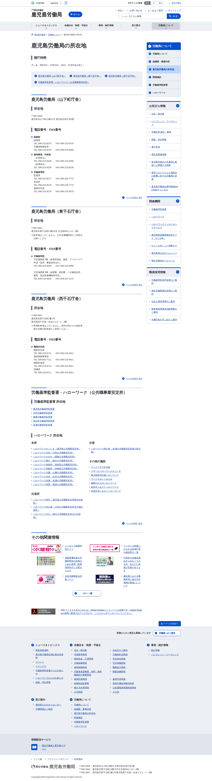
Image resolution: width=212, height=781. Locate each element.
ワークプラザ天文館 (100, 467)
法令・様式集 (157, 114)
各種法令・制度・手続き (87, 645)
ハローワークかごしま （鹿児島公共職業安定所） (57, 448)
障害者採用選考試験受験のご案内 (164, 310)
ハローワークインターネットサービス (164, 226)
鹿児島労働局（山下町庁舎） (52, 76)
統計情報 (155, 650)
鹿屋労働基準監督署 (42, 417)
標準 (147, 3)
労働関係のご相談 (44, 709)
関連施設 (157, 77)
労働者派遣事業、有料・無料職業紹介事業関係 (88, 673)
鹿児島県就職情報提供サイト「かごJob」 (164, 236)
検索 (175, 16)
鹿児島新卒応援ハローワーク (105, 475)
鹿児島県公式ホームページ (164, 253)
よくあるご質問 (155, 10)
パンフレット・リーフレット (164, 123)
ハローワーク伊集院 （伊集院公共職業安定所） (56, 468)
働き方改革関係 (81, 687)
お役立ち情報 (164, 106)
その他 (116, 692)
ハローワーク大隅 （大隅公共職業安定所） (53, 472)
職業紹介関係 (119, 667)
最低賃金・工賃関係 (83, 659)
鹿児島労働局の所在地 (163, 69)
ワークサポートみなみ (101, 479)
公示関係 (78, 692)
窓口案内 (40, 699)
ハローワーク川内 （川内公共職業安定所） (53, 452)
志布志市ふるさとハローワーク (106, 491)
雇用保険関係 (80, 667)
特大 (160, 3)
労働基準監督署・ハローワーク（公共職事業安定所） (63, 82)
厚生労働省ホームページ (163, 260)
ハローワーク (159, 93)
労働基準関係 (80, 654)
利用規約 (78, 759)
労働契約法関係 (120, 654)
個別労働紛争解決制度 (123, 683)
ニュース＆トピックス (48, 645)
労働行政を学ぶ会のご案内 (164, 319)
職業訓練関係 (119, 671)
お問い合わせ (136, 10)
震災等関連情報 (158, 154)
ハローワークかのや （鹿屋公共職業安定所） (54, 456)
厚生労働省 (176, 3)
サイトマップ (174, 10)
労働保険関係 (80, 663)
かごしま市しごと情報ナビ (164, 245)
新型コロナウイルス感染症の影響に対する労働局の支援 (164, 175)
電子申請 (155, 147)
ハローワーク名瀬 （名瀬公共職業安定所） (53, 480)
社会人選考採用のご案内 (163, 301)
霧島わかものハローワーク (104, 483)
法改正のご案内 (120, 650)
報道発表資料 (42, 650)
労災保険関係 (119, 663)
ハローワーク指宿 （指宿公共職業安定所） (53, 484)
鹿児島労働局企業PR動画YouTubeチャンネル (164, 188)
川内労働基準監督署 (42, 413)
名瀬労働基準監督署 (42, 425)
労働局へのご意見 (167, 633)
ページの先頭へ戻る (134, 197)
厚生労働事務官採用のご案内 (164, 292)
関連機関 (164, 201)
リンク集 (38, 759)
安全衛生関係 (119, 659)
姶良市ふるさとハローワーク (105, 487)
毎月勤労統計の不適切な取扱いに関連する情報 (164, 163)
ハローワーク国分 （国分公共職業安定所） (53, 460)
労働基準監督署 (160, 85)
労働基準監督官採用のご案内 (164, 281)
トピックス (41, 666)
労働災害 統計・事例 (161, 132)
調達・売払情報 (158, 139)
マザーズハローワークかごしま (106, 471)
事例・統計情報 (159, 645)
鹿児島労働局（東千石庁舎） (87, 76)
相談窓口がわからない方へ (48, 705)
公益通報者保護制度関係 (124, 687)
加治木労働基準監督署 (43, 421)
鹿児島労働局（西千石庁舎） (122, 76)
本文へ (121, 10)
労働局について (162, 46)
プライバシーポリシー (58, 759)
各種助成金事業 (81, 683)
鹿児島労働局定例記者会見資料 (49, 656)
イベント (40, 662)
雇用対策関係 (80, 679)
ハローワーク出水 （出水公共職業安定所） (53, 476)
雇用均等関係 (119, 679)
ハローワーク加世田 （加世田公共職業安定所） (56, 464)
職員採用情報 (164, 272)
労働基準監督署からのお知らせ (49, 672)
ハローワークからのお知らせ (49, 678)
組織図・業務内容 (161, 61)
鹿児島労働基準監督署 (43, 409)
